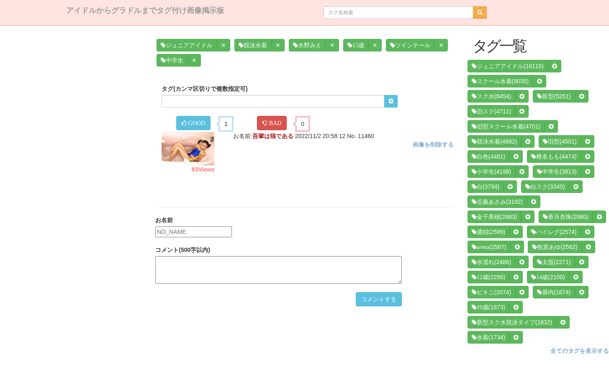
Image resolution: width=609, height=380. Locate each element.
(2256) (488, 277)
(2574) (553, 232)
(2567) (489, 247)
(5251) (553, 96)
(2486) (491, 262)
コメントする (378, 299)
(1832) (512, 322)
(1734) (488, 337)
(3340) (545, 186)
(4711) (491, 111)
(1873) (488, 307)
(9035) (500, 81)
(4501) (559, 141)
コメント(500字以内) (182, 249)
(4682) (494, 141)
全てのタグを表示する (579, 350)
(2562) (554, 247)
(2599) (488, 232)
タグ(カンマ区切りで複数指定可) (204, 88)
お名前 (164, 220)
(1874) (553, 292)
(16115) (508, 66)
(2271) (553, 262)
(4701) (506, 126)
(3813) (556, 171)
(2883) (494, 216)
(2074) (491, 292)
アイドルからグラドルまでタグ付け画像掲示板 (145, 10)
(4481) (488, 156)
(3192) (497, 201)
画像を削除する (433, 144)
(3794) (485, 186)
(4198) (491, 171)
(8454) (491, 96)
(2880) (565, 216)
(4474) (553, 156)
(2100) (548, 277)
